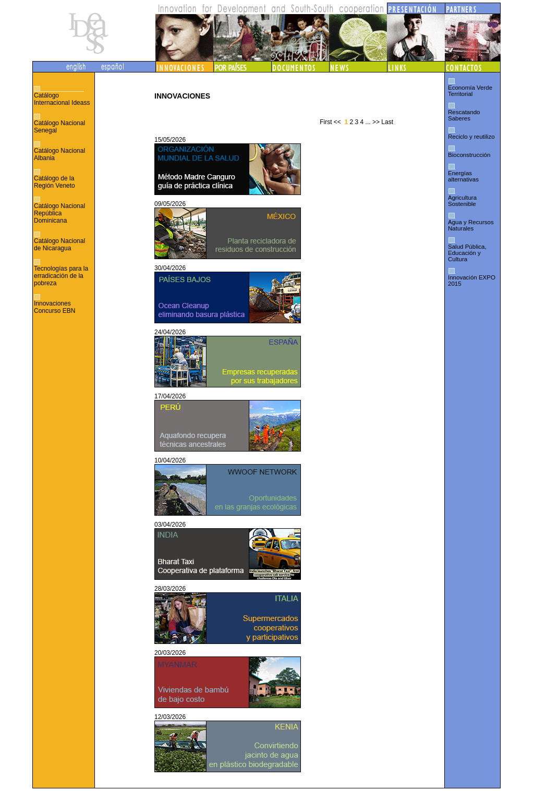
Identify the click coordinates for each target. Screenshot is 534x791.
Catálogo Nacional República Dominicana (59, 213)
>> (376, 122)
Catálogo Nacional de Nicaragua (59, 244)
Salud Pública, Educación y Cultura (467, 253)
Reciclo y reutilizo (471, 136)
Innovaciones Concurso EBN (54, 307)
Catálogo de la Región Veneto (54, 182)
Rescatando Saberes (464, 115)
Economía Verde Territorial (470, 90)
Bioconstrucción (469, 155)
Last (387, 122)
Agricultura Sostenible (462, 200)
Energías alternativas (463, 176)
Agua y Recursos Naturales (471, 225)
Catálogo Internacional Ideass (62, 99)
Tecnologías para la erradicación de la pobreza (61, 276)
